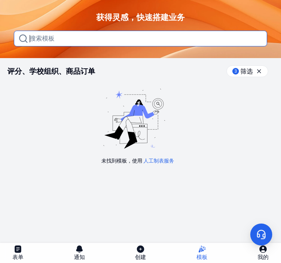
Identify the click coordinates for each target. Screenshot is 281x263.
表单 (17, 252)
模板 (201, 252)
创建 (140, 252)
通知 (79, 252)
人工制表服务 (158, 161)
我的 (263, 252)
